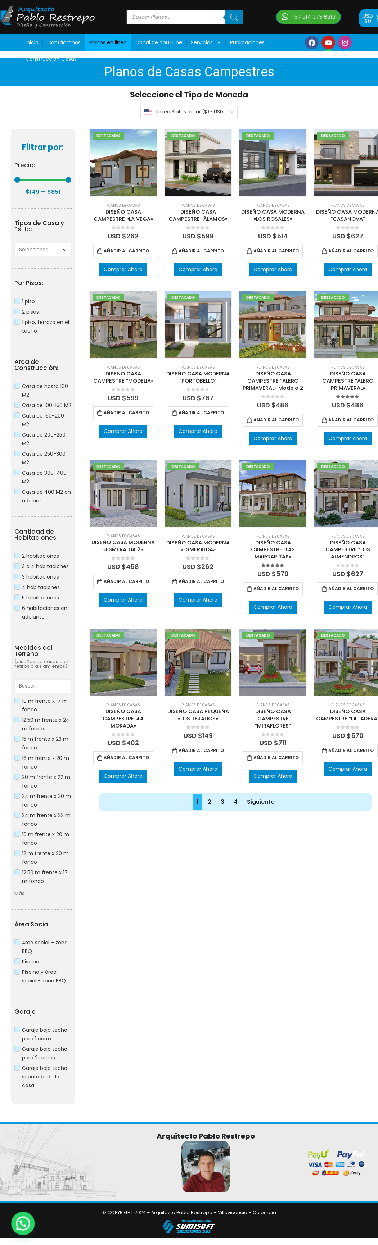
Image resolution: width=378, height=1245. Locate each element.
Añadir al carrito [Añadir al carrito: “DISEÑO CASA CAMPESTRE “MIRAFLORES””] (276, 757)
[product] (123, 162)
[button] (308, 17)
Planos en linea (108, 42)
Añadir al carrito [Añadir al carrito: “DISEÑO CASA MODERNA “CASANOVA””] (351, 251)
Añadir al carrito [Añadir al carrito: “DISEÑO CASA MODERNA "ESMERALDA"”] (201, 581)
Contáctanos (64, 42)
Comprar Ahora (123, 269)
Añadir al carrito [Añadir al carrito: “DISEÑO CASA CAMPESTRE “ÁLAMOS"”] (201, 251)
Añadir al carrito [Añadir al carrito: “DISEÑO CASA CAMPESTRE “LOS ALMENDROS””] (351, 588)
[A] (42, 249)
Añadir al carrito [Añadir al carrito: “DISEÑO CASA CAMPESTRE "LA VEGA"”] (126, 251)
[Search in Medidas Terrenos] (42, 686)
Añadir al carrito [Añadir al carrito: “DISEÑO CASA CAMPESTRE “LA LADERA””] (351, 750)
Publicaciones (247, 42)
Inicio (32, 42)
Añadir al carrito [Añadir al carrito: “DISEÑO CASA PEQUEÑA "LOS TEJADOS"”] (201, 750)
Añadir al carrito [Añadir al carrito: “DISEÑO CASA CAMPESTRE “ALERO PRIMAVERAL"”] (351, 420)
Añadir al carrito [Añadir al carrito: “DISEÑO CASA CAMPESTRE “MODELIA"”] (126, 413)
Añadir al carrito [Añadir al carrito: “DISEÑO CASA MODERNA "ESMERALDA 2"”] (126, 581)
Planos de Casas (123, 205)
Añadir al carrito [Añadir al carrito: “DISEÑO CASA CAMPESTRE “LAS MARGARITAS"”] (276, 588)
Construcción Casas (51, 59)
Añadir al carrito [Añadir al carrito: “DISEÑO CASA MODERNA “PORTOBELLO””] (201, 413)
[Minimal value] (42, 180)
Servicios (206, 42)
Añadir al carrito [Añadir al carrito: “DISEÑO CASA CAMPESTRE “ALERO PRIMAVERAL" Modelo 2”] (276, 420)
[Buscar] (234, 17)
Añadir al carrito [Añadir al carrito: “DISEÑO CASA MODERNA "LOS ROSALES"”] (276, 251)
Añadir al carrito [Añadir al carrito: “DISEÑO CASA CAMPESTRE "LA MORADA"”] (126, 757)
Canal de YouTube (158, 42)
